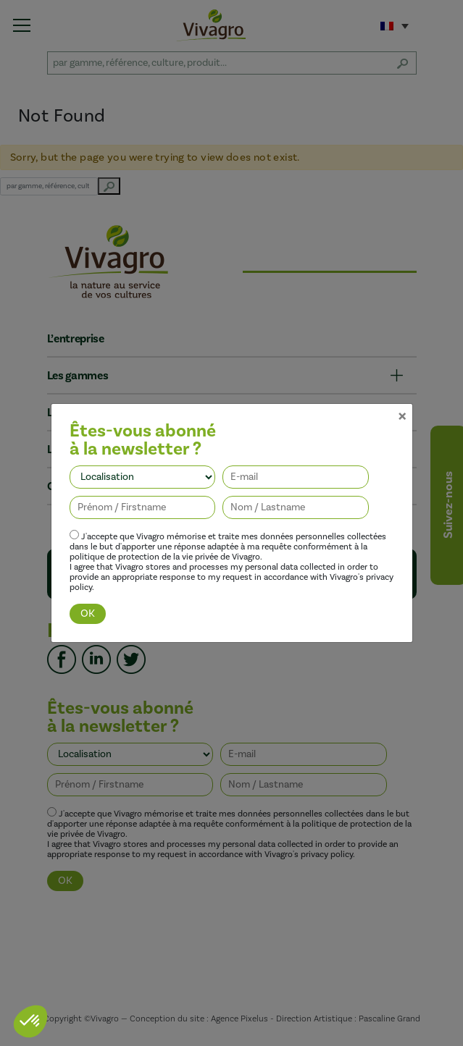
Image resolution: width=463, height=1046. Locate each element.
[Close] (402, 397)
